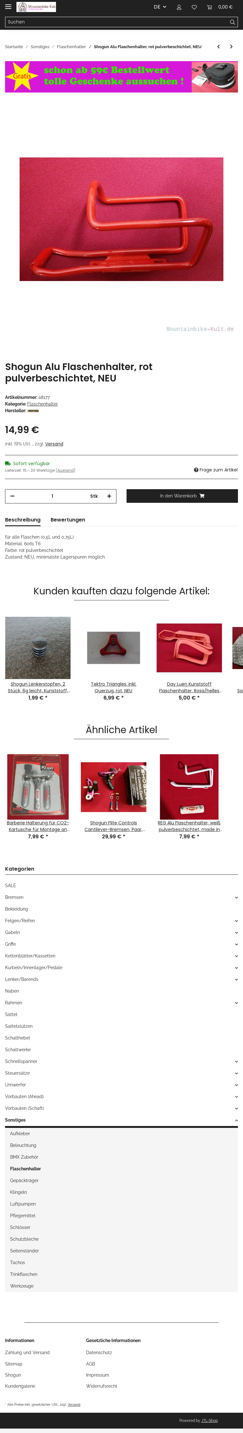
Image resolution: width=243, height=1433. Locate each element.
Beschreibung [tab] (22, 519)
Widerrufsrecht (101, 1386)
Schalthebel (17, 1037)
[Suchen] (116, 22)
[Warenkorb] (220, 7)
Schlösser (20, 1227)
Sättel (11, 1014)
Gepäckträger (24, 1180)
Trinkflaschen (23, 1274)
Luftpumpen (23, 1203)
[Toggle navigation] (8, 4)
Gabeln (12, 932)
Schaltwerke (18, 1049)
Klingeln (18, 1192)
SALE (10, 885)
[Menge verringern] (12, 496)
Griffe (10, 944)
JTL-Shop (209, 1420)
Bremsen (14, 897)
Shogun (13, 1375)
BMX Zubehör (24, 1157)
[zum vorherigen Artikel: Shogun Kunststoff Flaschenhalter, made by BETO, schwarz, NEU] (218, 47)
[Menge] (52, 496)
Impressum (97, 1375)
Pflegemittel (22, 1215)
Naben (12, 991)
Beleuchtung (23, 1145)
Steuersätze (17, 1073)
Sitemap (13, 1363)
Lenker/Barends (21, 979)
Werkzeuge (22, 1286)
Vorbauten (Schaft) (24, 1108)
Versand (54, 444)
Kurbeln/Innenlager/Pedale (33, 967)
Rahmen (13, 1002)
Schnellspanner (21, 1061)
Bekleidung (16, 909)
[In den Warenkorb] (182, 496)
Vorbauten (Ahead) (24, 1096)
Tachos (17, 1262)
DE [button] (157, 6)
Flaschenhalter (42, 403)
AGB (90, 1363)
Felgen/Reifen (20, 920)
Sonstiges (15, 1120)
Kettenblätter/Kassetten (30, 955)
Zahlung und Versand (27, 1352)
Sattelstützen (19, 1026)
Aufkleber (20, 1133)
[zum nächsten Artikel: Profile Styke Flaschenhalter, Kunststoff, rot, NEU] (231, 47)
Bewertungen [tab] (68, 519)
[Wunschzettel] (194, 7)
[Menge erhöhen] (109, 496)
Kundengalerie (20, 1386)
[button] (179, 7)
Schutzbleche (24, 1239)
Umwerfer (15, 1084)
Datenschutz (99, 1352)
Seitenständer (24, 1250)
